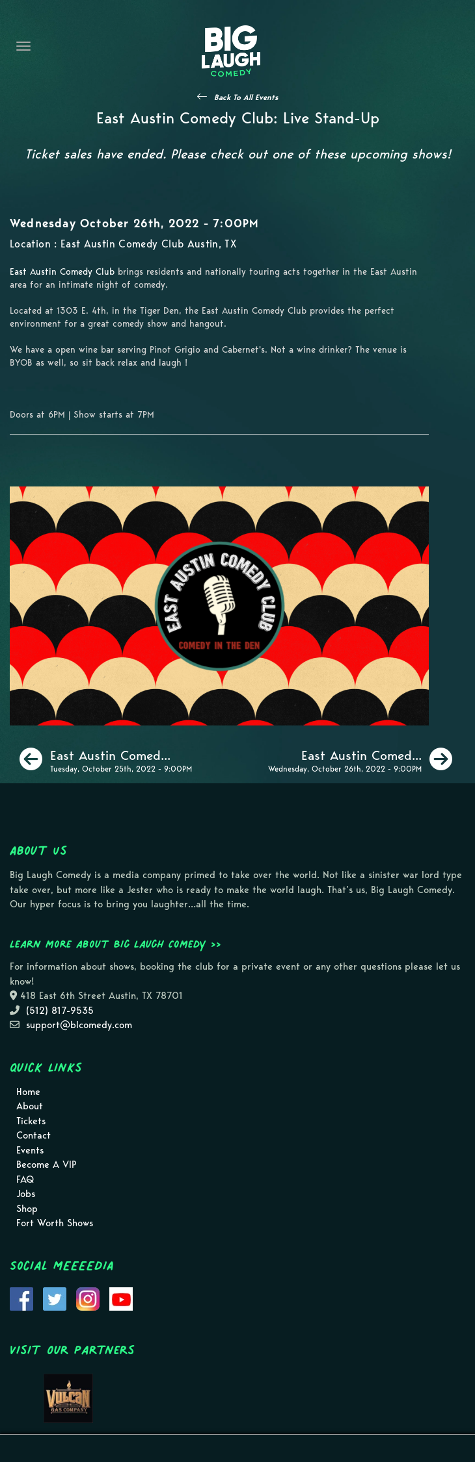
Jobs (25, 1194)
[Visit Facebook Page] (21, 1298)
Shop (27, 1209)
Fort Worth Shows (54, 1223)
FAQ (25, 1179)
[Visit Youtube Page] (121, 1298)
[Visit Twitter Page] (54, 1298)
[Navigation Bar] (23, 46)
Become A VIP (46, 1164)
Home (28, 1092)
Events (30, 1150)
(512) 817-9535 (60, 1010)
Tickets (31, 1121)
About (29, 1106)
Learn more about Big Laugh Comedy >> (115, 943)
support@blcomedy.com (79, 1025)
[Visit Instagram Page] (88, 1298)
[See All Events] (237, 97)
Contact (33, 1135)
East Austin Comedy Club (62, 271)
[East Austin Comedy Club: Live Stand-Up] (106, 759)
